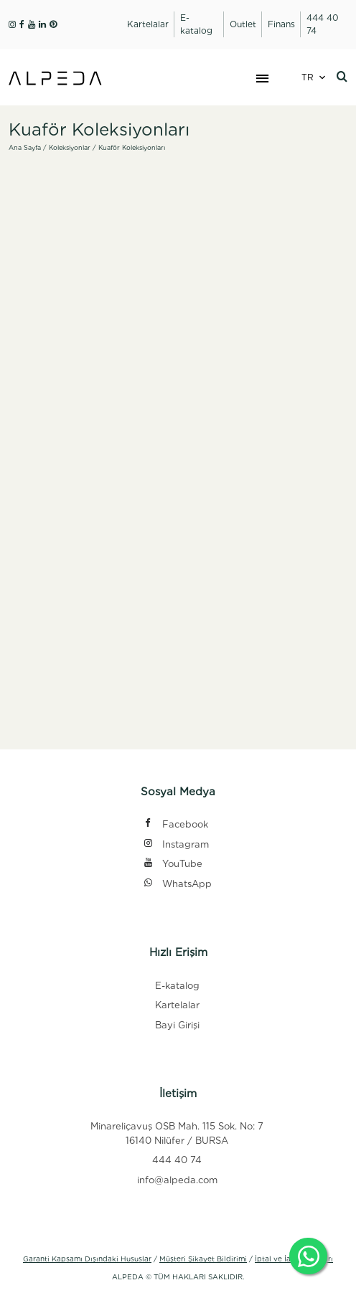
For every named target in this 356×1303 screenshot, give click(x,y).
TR (307, 77)
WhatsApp (177, 884)
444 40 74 (177, 1160)
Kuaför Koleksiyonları (131, 147)
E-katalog (177, 985)
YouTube (172, 864)
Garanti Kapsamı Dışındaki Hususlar (87, 1258)
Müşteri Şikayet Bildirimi (203, 1258)
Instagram (175, 845)
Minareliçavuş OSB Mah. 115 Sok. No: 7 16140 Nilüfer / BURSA (176, 1133)
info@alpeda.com (177, 1180)
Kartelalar (177, 1005)
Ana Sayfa (25, 147)
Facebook (175, 825)
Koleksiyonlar (69, 147)
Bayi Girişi (177, 1025)
